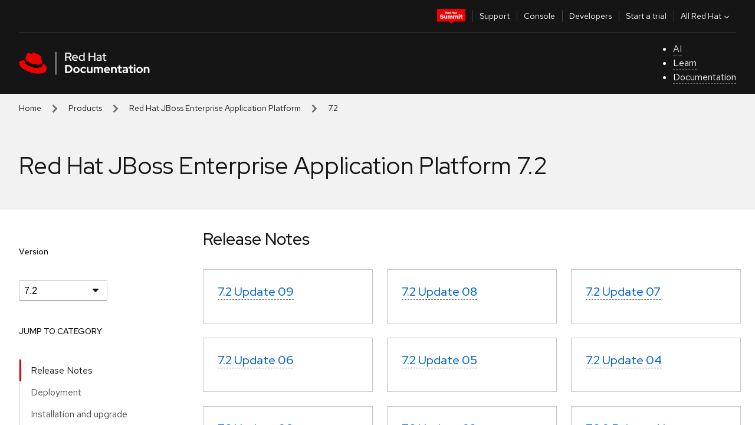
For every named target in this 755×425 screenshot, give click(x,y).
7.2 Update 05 (439, 360)
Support (495, 16)
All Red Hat (706, 16)
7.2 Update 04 (624, 360)
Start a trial (646, 16)
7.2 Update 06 (255, 360)
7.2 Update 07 (623, 291)
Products (85, 108)
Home (30, 108)
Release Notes (62, 370)
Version (33, 251)
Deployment (56, 392)
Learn (685, 63)
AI (677, 48)
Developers (590, 16)
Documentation (704, 77)
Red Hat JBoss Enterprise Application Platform (215, 108)
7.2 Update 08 (439, 291)
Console (539, 16)
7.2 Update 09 (256, 291)
